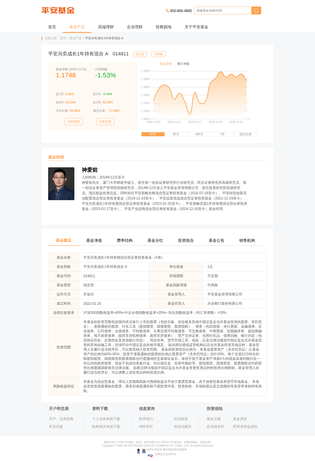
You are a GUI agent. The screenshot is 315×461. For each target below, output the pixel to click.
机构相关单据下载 (106, 426)
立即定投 (105, 121)
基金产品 (77, 27)
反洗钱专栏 (215, 426)
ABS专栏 (146, 426)
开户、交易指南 (61, 419)
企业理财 (135, 27)
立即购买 (74, 121)
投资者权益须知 (245, 426)
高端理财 (106, 27)
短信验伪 (181, 419)
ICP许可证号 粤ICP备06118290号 (162, 449)
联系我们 (146, 419)
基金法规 (214, 419)
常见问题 (56, 426)
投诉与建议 (182, 426)
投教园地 (164, 27)
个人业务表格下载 (106, 419)
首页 (52, 27)
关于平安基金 (196, 27)
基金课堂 (240, 419)
